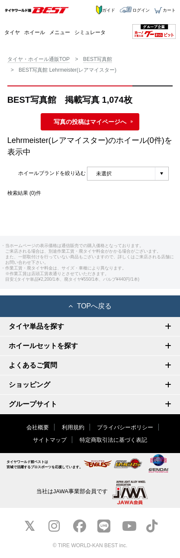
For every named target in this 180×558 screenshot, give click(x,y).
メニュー (59, 32)
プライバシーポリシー (125, 427)
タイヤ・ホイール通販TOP (38, 59)
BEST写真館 (97, 59)
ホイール (34, 32)
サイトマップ (50, 440)
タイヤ (12, 32)
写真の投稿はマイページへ (90, 121)
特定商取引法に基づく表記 (113, 440)
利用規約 (73, 427)
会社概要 (37, 427)
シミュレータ (90, 32)
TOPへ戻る (90, 306)
